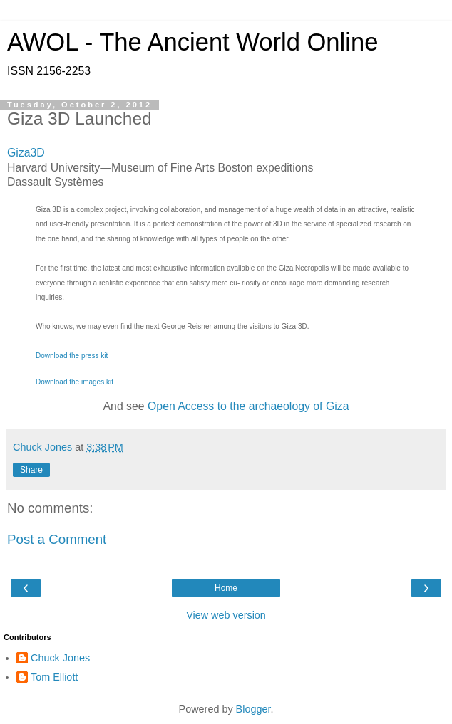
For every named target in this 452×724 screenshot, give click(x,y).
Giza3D (26, 153)
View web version (226, 615)
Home (226, 588)
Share (31, 470)
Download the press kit (72, 356)
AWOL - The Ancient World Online (192, 42)
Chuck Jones (60, 657)
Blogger (253, 709)
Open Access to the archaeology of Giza (248, 406)
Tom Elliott (54, 677)
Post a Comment (56, 539)
